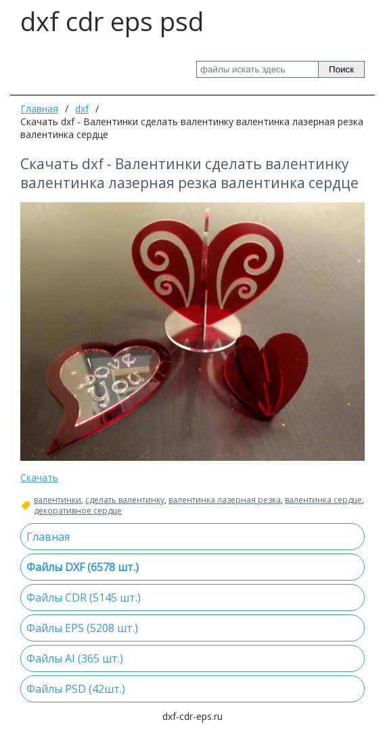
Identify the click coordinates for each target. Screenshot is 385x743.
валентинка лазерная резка (224, 500)
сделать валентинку (124, 500)
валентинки (57, 500)
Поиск (341, 69)
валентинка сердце (323, 500)
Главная (39, 108)
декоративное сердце (78, 510)
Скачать (39, 477)
